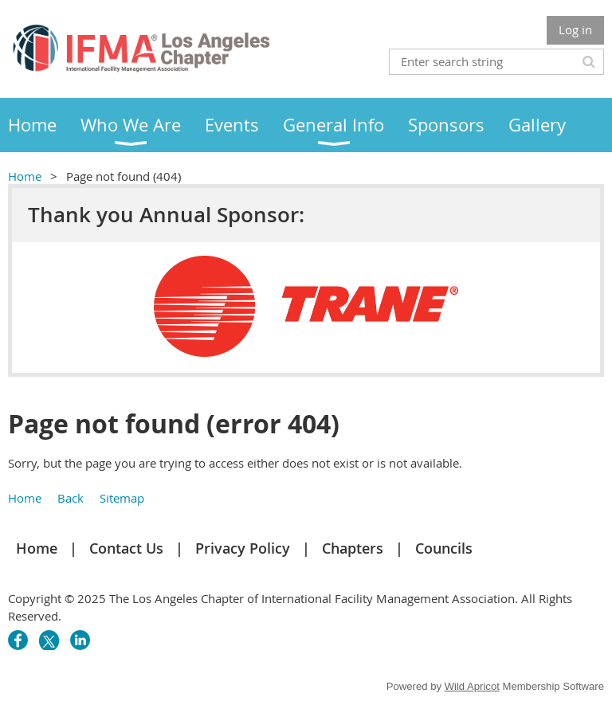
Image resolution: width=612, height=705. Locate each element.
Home (24, 176)
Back (70, 498)
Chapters (352, 548)
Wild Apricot (472, 686)
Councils (444, 548)
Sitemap (122, 498)
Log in (575, 29)
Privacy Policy (242, 548)
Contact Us (126, 548)
